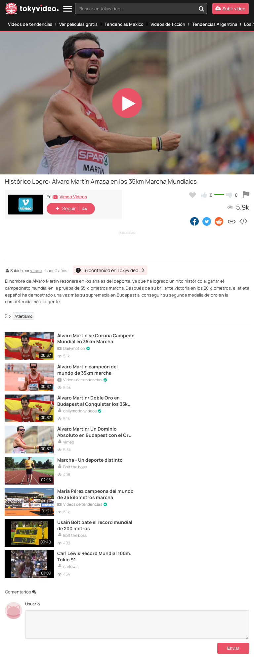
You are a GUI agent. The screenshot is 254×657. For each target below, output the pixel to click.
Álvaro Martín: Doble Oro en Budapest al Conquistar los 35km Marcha (86, 369)
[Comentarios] (137, 499)
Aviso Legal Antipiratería (159, 631)
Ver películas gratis (78, 24)
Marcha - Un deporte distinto (81, 400)
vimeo (36, 271)
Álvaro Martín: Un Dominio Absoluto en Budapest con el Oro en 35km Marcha (210, 369)
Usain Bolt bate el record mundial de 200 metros (86, 430)
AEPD (211, 645)
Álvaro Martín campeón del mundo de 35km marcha (206, 338)
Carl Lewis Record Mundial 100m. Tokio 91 (210, 430)
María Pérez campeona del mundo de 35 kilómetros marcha (210, 400)
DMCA (26, 636)
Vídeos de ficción (167, 24)
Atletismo (23, 316)
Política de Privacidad (200, 631)
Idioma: (94, 604)
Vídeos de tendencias (30, 24)
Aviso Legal (126, 631)
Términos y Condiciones (93, 631)
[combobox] (141, 8)
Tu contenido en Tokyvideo (48, 631)
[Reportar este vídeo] (246, 195)
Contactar (13, 631)
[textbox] (135, 8)
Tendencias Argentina (214, 24)
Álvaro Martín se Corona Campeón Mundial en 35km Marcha (85, 338)
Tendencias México (124, 24)
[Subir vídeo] (230, 8)
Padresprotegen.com (27, 645)
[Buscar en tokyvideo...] (201, 8)
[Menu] (67, 9)
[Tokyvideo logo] (32, 10)
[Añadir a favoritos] (192, 195)
